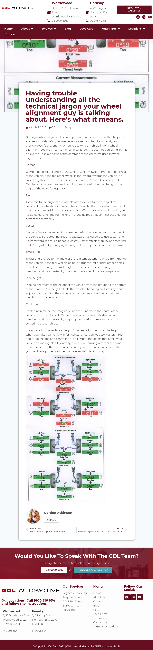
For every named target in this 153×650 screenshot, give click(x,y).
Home (8, 28)
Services (48, 28)
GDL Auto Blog (61, 127)
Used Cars (86, 28)
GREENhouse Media (107, 646)
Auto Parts (111, 28)
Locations (136, 28)
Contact (11, 34)
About (27, 28)
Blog (68, 28)
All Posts (51, 520)
